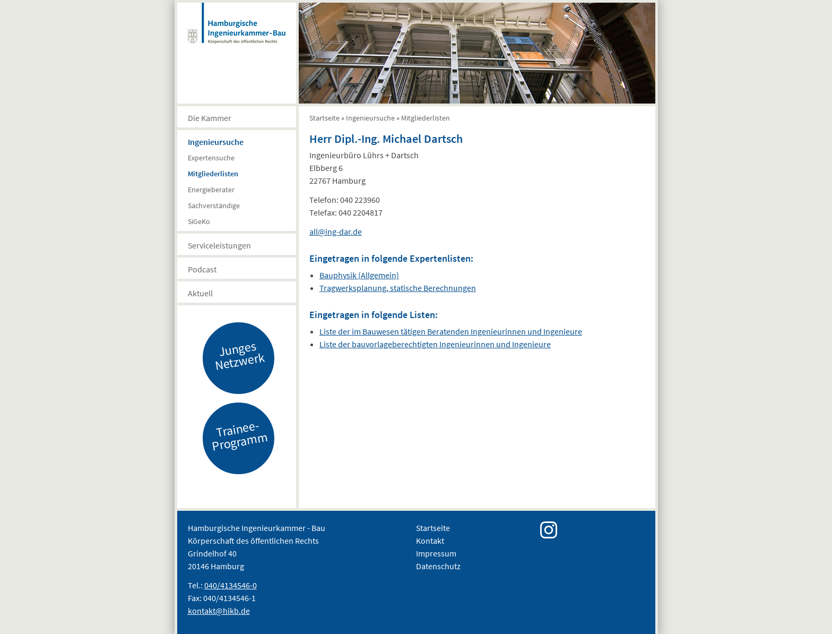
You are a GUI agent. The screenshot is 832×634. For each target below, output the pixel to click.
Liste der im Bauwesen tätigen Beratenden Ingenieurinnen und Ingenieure (450, 331)
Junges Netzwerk (239, 355)
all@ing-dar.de (335, 231)
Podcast (202, 269)
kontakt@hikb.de (219, 610)
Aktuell (200, 293)
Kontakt (430, 540)
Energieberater (211, 189)
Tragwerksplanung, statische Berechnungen (397, 287)
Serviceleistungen (219, 245)
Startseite (324, 118)
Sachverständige (214, 205)
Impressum (436, 553)
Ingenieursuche (216, 141)
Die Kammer (209, 118)
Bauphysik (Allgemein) (359, 275)
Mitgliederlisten (213, 173)
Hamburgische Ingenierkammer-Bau (236, 34)
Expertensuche (211, 157)
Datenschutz (438, 566)
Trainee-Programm (239, 435)
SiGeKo (199, 221)
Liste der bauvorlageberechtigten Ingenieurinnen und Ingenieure (435, 344)
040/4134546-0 (230, 585)
